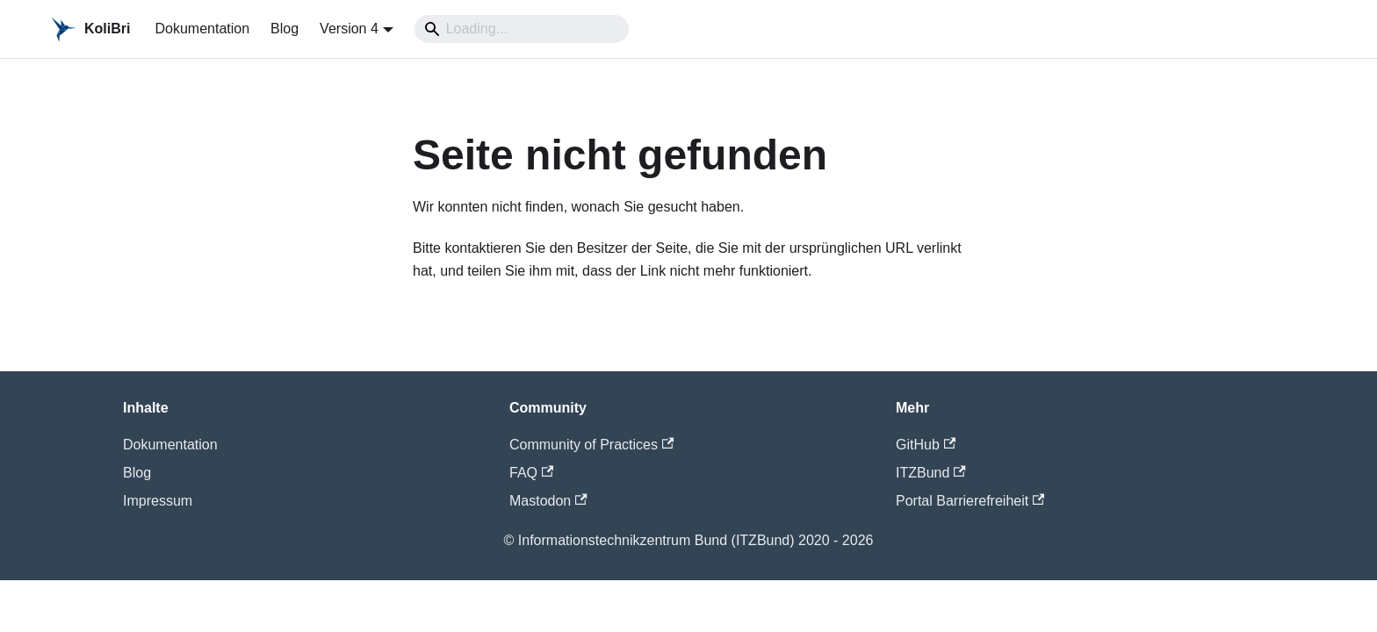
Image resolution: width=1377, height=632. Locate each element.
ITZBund (931, 472)
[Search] (522, 29)
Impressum (157, 500)
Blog (284, 28)
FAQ (531, 472)
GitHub (925, 444)
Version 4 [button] (349, 28)
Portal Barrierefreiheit (970, 500)
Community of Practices (591, 444)
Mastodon (548, 500)
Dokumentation (202, 28)
